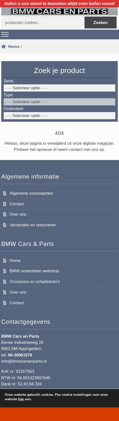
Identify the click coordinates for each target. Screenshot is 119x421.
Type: (9, 95)
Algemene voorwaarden (31, 193)
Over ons (18, 214)
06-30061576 (20, 355)
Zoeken (100, 22)
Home (13, 46)
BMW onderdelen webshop (34, 271)
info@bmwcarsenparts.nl (24, 361)
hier (21, 399)
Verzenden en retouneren (33, 225)
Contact (17, 204)
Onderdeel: (14, 108)
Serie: (9, 81)
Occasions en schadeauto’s (35, 281)
